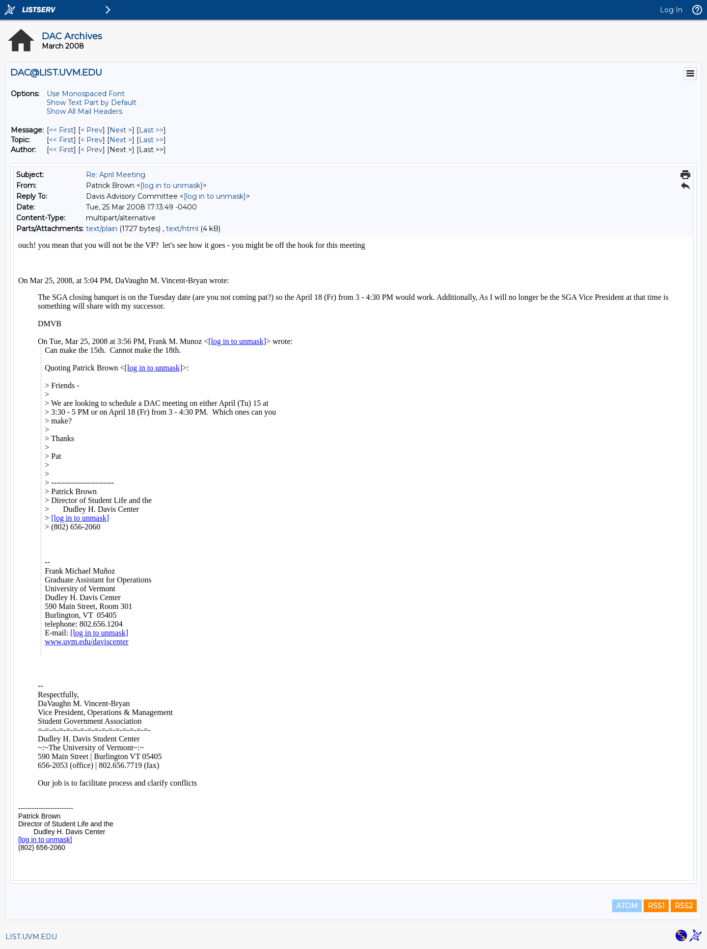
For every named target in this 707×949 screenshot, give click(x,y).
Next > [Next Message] (120, 130)
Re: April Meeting (115, 174)
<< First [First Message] (61, 130)
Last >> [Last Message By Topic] (151, 139)
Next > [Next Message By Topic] (120, 139)
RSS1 (656, 905)
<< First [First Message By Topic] (61, 139)
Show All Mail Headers (84, 111)
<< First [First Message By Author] (61, 149)
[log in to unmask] (171, 185)
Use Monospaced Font (86, 93)
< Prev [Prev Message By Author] (92, 149)
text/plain (101, 228)
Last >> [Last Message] (151, 130)
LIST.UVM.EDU (31, 936)
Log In (671, 9)
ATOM (627, 905)
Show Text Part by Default (91, 102)
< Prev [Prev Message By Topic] (92, 139)
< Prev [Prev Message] (92, 130)
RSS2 (684, 905)
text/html (182, 228)
